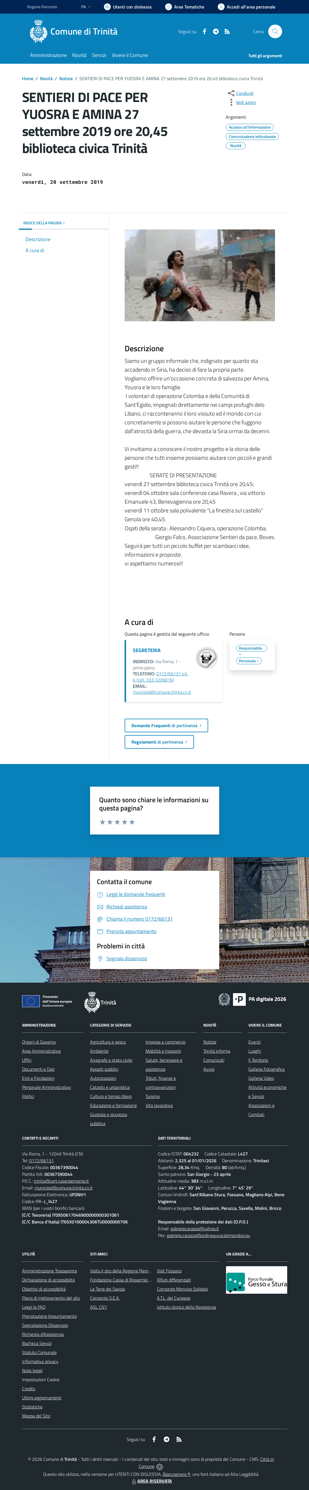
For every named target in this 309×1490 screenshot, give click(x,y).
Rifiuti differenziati (174, 1279)
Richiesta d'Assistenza (43, 1334)
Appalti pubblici (104, 1069)
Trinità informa (216, 1051)
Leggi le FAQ (34, 1307)
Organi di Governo (39, 1041)
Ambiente (99, 1051)
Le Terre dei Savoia (107, 1288)
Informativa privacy (40, 1361)
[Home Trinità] (75, 31)
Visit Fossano (169, 1270)
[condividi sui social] (240, 93)
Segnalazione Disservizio (45, 1325)
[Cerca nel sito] (275, 31)
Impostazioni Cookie (40, 1379)
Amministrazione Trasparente (49, 1270)
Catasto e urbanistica (110, 1087)
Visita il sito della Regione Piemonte (123, 1270)
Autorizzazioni (103, 1078)
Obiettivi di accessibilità (44, 1288)
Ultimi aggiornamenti (41, 1397)
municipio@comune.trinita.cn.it (162, 692)
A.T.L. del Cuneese (173, 1298)
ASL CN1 (98, 1307)
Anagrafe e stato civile (111, 1060)
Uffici (26, 1060)
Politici (28, 1096)
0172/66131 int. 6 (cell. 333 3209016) (160, 676)
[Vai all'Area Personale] (246, 7)
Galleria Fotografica (266, 1069)
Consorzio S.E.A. (105, 1298)
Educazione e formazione (113, 1105)
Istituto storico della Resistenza (186, 1307)
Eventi (254, 1041)
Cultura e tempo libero (111, 1096)
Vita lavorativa (159, 1105)
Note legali (32, 1370)
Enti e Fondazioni (38, 1078)
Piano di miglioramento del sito (51, 1298)
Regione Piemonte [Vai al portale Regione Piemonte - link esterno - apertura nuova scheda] (42, 7)
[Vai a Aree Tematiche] (184, 7)
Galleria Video (261, 1078)
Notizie (66, 78)
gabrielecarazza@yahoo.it (195, 1228)
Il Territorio (258, 1060)
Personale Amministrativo (46, 1087)
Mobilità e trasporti (163, 1051)
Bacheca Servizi (37, 1343)
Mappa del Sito (36, 1415)
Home (27, 78)
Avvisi (208, 1069)
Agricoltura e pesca (108, 1041)
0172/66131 (41, 1160)
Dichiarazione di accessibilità (48, 1279)
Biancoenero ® (176, 1474)
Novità (46, 78)
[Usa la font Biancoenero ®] (127, 7)
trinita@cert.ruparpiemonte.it (61, 1181)
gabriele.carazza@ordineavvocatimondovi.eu (208, 1235)
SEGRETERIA (147, 650)
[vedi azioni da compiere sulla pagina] (241, 102)
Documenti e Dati (38, 1069)
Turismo (153, 1096)
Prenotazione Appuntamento (49, 1316)
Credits (28, 1388)
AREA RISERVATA (151, 1481)
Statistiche (32, 1406)
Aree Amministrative (41, 1051)
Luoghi (254, 1051)
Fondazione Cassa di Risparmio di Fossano (129, 1279)
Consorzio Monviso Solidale (182, 1288)
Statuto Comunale (39, 1352)
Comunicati (213, 1060)
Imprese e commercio (166, 1041)
